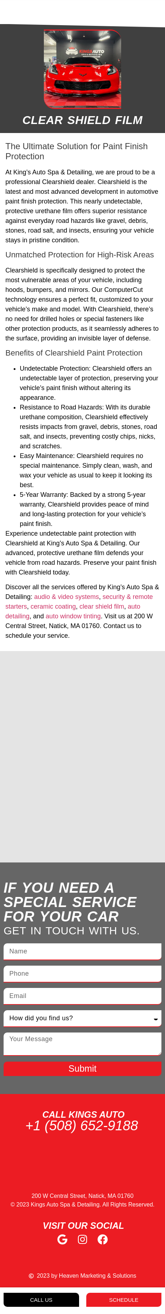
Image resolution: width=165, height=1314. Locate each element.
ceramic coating (53, 606)
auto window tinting (73, 616)
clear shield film (101, 606)
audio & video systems (66, 596)
